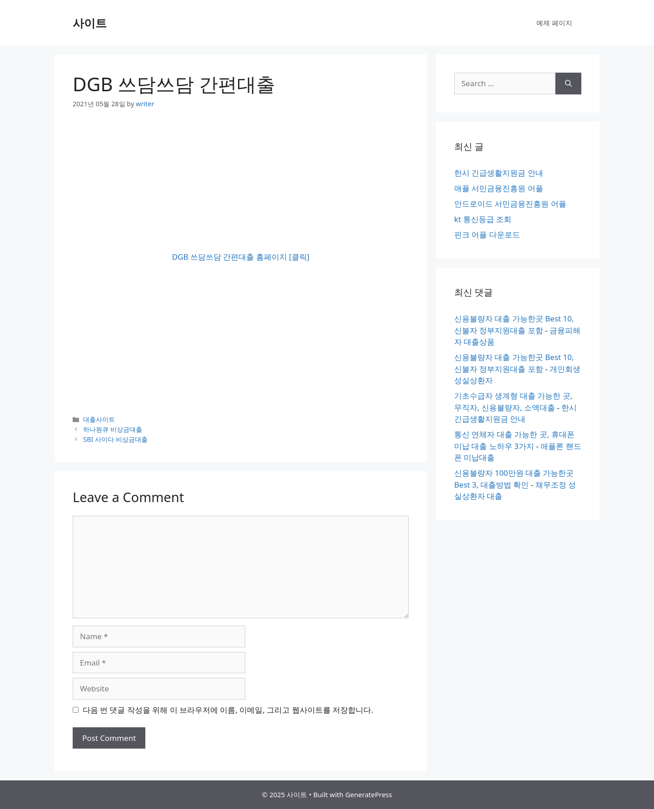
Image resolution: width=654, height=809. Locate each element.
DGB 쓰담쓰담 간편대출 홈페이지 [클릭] (241, 257)
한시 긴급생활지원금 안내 (498, 173)
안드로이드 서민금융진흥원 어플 (510, 203)
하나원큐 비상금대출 (112, 429)
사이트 (90, 22)
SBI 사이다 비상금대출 (115, 439)
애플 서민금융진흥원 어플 (498, 188)
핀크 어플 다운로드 (487, 234)
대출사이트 (99, 419)
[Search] (568, 83)
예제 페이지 (554, 22)
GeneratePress (368, 794)
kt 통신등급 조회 (482, 219)
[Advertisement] (241, 187)
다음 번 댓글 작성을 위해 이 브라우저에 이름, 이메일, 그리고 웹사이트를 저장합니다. (228, 710)
